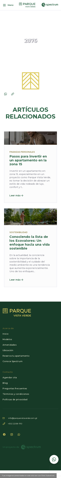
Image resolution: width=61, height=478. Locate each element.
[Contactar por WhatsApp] (54, 459)
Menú (8, 5)
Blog (5, 383)
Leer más (16, 195)
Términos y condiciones (16, 394)
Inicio (6, 334)
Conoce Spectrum (12, 361)
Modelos (7, 339)
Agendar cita (10, 377)
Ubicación (8, 350)
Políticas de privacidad (15, 399)
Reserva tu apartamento (16, 356)
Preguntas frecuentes (15, 388)
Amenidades (10, 345)
